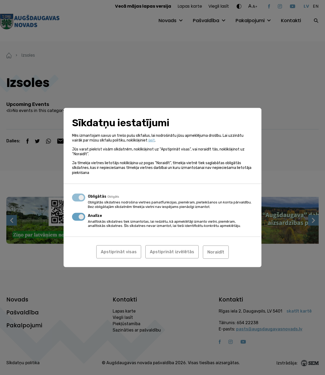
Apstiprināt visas (119, 251)
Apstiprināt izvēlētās (172, 251)
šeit (151, 140)
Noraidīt (215, 251)
